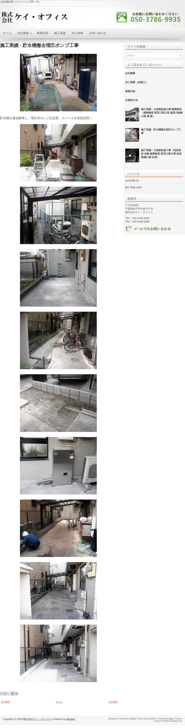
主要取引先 (131, 100)
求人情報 (77, 33)
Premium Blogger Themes (169, 718)
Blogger (71, 719)
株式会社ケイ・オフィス (37, 719)
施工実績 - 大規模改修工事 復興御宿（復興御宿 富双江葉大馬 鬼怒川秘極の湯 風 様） (161, 113)
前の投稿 (113, 702)
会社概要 (25, 31)
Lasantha (151, 718)
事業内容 (42, 33)
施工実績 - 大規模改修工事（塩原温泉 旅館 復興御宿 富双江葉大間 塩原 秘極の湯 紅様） (161, 154)
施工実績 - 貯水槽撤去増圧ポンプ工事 (39, 45)
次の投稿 (5, 702)
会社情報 (130, 180)
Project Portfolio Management (168, 721)
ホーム (7, 33)
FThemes (122, 718)
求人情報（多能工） (136, 82)
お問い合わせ (97, 33)
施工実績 (60, 33)
